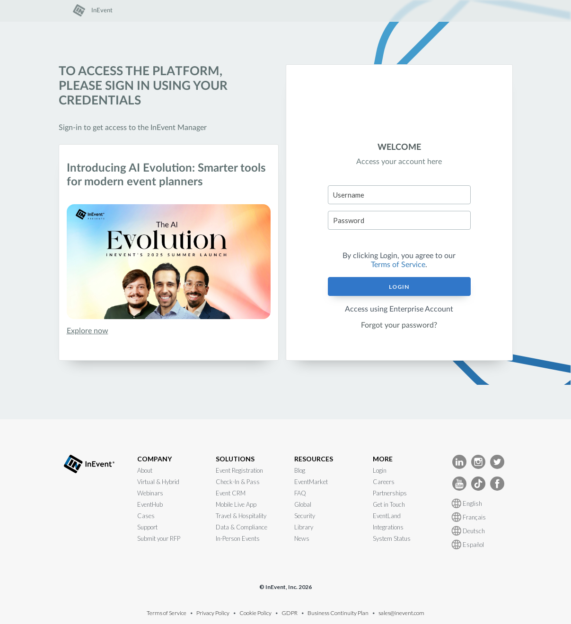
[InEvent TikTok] (478, 482)
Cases (146, 516)
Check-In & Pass (238, 481)
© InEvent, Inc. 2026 (285, 586)
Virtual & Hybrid (158, 481)
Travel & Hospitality (241, 516)
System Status (392, 538)
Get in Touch (389, 504)
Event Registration (239, 470)
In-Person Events (238, 538)
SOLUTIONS (235, 459)
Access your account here (399, 161)
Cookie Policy (255, 612)
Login (399, 286)
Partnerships (390, 493)
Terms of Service (398, 265)
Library (303, 527)
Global (302, 504)
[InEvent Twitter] (497, 461)
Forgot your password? (399, 325)
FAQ (300, 493)
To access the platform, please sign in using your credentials (143, 86)
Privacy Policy (212, 612)
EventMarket (311, 481)
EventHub (150, 504)
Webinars (150, 493)
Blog (299, 470)
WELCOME (399, 147)
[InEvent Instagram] (478, 461)
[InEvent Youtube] (459, 482)
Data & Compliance (241, 527)
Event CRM (231, 493)
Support (147, 527)
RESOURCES (313, 459)
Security (304, 516)
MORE (383, 459)
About (144, 470)
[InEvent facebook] (497, 482)
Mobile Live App (236, 504)
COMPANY (154, 459)
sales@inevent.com (401, 612)
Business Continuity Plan (338, 612)
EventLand (387, 516)
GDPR (289, 612)
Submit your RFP (158, 538)
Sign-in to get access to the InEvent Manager (133, 127)
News (301, 538)
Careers (384, 481)
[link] (92, 14)
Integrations (388, 527)
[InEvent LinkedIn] (459, 461)
